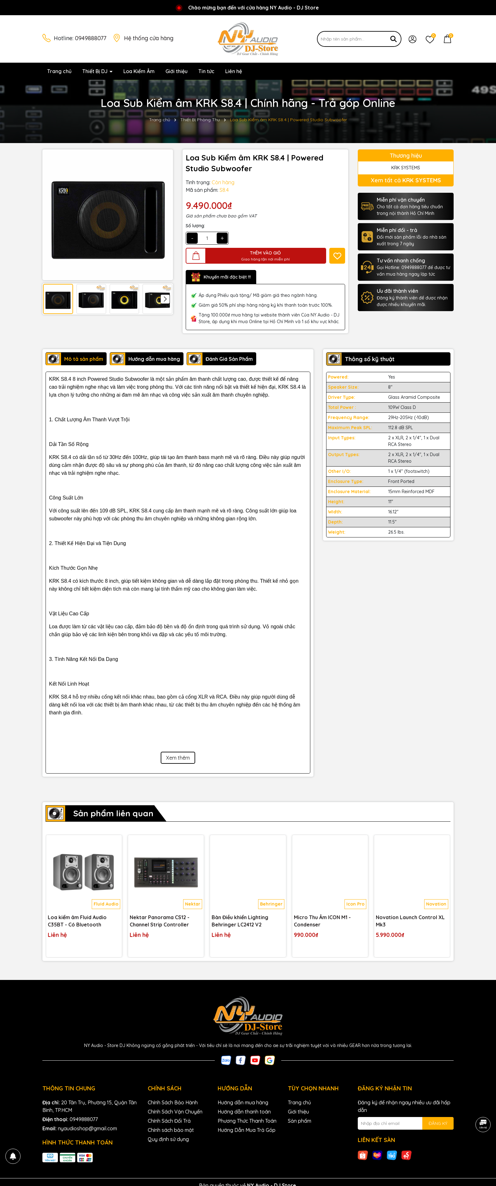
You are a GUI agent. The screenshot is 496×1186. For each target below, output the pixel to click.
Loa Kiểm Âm (139, 71)
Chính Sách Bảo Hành (173, 1102)
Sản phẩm (299, 1121)
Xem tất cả (406, 180)
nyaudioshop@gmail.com (87, 1128)
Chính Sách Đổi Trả (169, 1121)
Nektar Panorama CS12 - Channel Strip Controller (159, 920)
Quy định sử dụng (168, 1139)
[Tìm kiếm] (393, 39)
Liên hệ (233, 71)
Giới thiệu (176, 71)
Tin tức (206, 71)
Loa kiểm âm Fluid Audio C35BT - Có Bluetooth (77, 920)
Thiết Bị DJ (95, 71)
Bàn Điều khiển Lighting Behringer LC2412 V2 (240, 920)
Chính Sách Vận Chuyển (175, 1111)
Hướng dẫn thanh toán (244, 1111)
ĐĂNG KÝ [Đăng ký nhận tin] (438, 1123)
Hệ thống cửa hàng (148, 38)
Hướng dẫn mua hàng (243, 1102)
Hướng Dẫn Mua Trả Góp (247, 1130)
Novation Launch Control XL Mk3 (410, 920)
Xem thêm (178, 758)
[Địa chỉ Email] (406, 1123)
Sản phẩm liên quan (113, 813)
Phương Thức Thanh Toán (247, 1121)
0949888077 (90, 38)
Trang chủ (59, 71)
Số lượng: (195, 226)
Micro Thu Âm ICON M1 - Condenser (322, 920)
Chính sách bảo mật (171, 1130)
